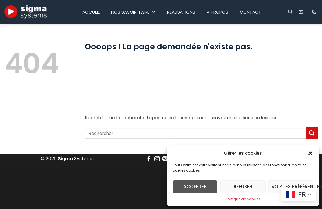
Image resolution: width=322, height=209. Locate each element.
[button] (310, 153)
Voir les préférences (292, 186)
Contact (250, 12)
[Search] (290, 11)
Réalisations (181, 12)
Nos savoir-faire (133, 12)
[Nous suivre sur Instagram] (157, 159)
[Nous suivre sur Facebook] (148, 159)
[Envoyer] (312, 133)
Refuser (243, 186)
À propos (217, 12)
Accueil (91, 12)
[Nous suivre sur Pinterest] (165, 159)
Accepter (195, 186)
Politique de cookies (243, 199)
